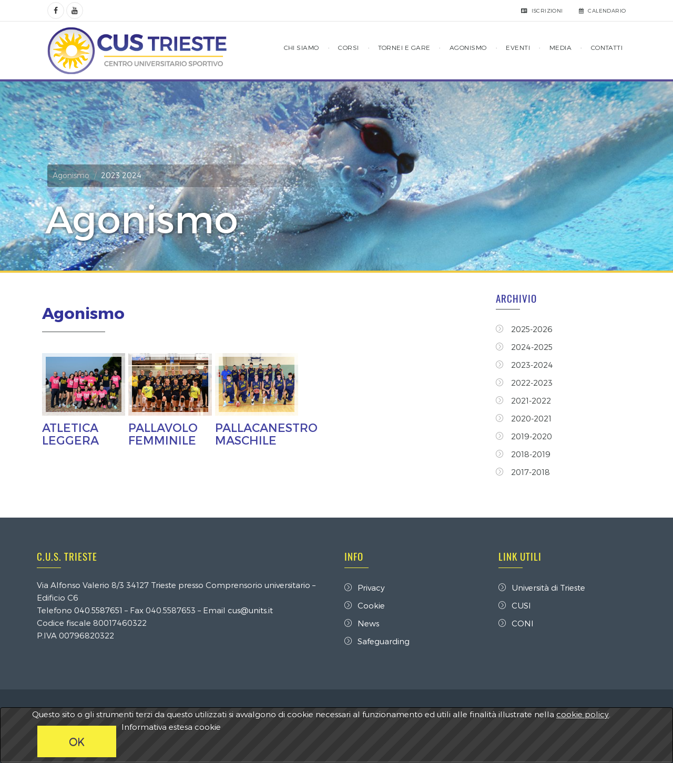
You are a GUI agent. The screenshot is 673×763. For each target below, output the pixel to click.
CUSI (514, 605)
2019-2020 (524, 436)
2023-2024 (524, 364)
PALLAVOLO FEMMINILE (163, 433)
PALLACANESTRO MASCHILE (266, 433)
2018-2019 (523, 454)
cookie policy (582, 714)
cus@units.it (250, 610)
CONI (516, 623)
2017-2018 (523, 472)
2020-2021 (524, 418)
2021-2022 (523, 400)
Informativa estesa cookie (171, 726)
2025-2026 (524, 329)
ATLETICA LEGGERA (70, 433)
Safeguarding (377, 641)
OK (77, 741)
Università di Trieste (541, 587)
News (361, 623)
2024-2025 (524, 347)
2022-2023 (524, 382)
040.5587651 (98, 610)
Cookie (364, 605)
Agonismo (71, 175)
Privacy (364, 587)
